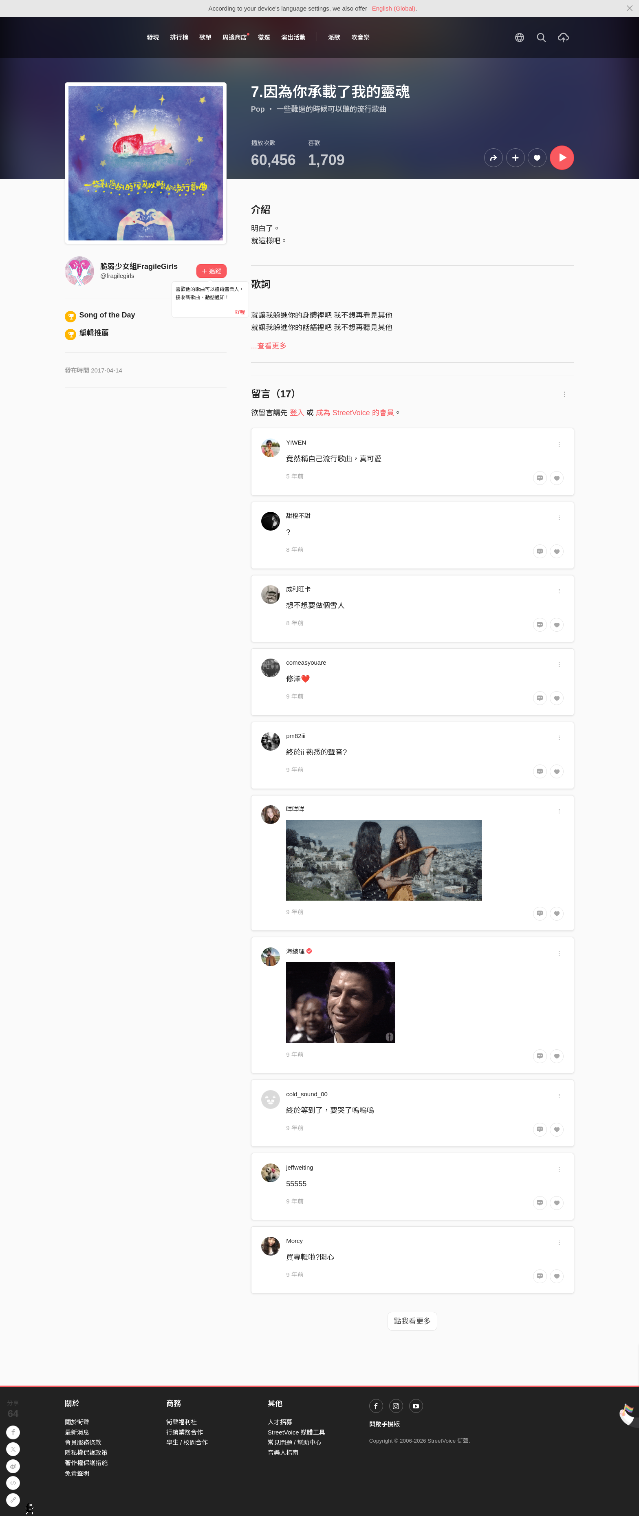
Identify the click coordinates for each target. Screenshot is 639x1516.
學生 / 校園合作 (187, 1442)
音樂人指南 (283, 1452)
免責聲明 (77, 1473)
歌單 (205, 37)
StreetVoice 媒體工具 (296, 1432)
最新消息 (77, 1432)
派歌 (334, 37)
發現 (153, 37)
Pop (258, 109)
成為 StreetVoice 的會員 (355, 413)
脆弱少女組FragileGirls (139, 266)
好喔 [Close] (240, 312)
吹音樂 (360, 37)
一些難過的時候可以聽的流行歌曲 (331, 109)
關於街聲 (77, 1422)
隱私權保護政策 (86, 1452)
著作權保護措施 (86, 1462)
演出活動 (293, 37)
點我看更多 (412, 1321)
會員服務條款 (83, 1442)
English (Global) (394, 8)
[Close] (630, 8)
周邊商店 (236, 37)
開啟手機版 (384, 1424)
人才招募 (280, 1422)
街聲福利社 (181, 1422)
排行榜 (179, 37)
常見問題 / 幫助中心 (295, 1442)
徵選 (264, 37)
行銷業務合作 (184, 1432)
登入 (297, 413)
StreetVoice (98, 37)
